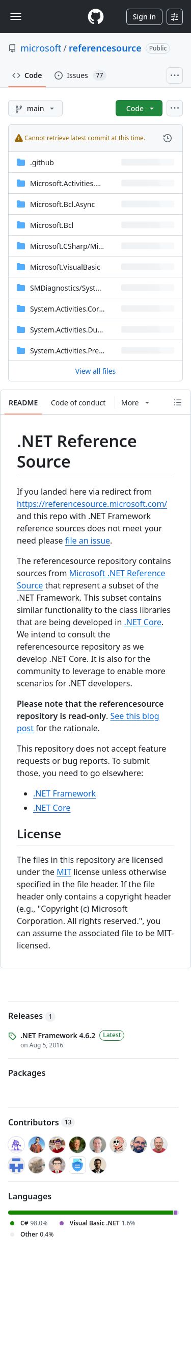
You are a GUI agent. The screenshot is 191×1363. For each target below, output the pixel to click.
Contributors (41, 1122)
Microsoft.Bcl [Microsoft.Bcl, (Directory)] (51, 225)
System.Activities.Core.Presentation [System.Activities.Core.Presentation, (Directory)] (89, 309)
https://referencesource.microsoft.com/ (92, 503)
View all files (95, 371)
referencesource (105, 48)
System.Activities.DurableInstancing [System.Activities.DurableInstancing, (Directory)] (90, 330)
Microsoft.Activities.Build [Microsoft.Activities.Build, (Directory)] (71, 183)
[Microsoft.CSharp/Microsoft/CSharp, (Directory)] (89, 246)
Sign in (144, 16)
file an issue (87, 540)
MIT (64, 872)
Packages (26, 1072)
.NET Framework (64, 793)
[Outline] (177, 402)
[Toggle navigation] (15, 16)
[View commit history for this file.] (167, 138)
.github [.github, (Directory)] (42, 162)
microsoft (40, 48)
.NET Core (142, 622)
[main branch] (35, 108)
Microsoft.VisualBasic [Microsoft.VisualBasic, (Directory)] (65, 267)
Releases (32, 1015)
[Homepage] (96, 16)
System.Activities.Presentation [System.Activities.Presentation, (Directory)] (80, 350)
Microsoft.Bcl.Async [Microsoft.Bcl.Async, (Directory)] (62, 204)
